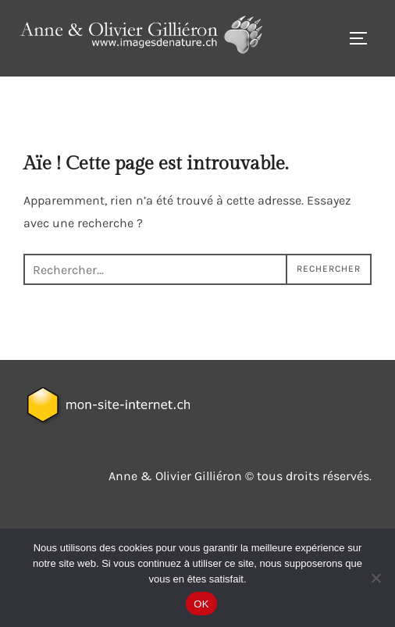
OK (201, 604)
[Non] (375, 578)
